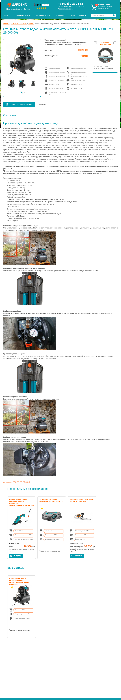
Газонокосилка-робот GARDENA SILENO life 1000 (51, 500)
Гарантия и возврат (23, 15)
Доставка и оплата (43, 15)
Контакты (82, 15)
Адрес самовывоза (65, 9)
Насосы (31, 24)
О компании (59, 15)
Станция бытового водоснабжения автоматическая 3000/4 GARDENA (19, 581)
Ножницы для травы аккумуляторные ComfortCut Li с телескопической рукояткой (21, 502)
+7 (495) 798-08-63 (70, 3)
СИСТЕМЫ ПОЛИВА (19, 24)
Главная (6, 24)
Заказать (16, 556)
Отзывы (72, 15)
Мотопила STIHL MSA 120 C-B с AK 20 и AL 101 (82, 500)
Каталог (7, 15)
